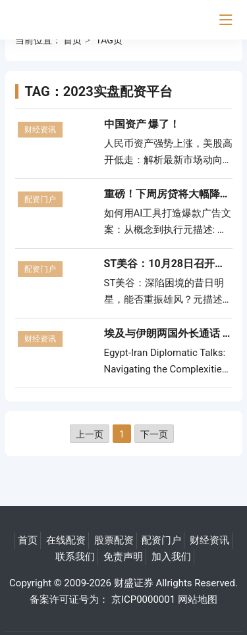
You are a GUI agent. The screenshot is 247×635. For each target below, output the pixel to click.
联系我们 (75, 557)
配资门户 (40, 199)
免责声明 (123, 557)
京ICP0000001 (143, 599)
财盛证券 (133, 583)
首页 (72, 40)
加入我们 (171, 557)
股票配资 (114, 540)
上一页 (89, 434)
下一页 (154, 434)
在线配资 (66, 540)
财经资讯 (40, 129)
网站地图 (197, 599)
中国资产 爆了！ (142, 124)
